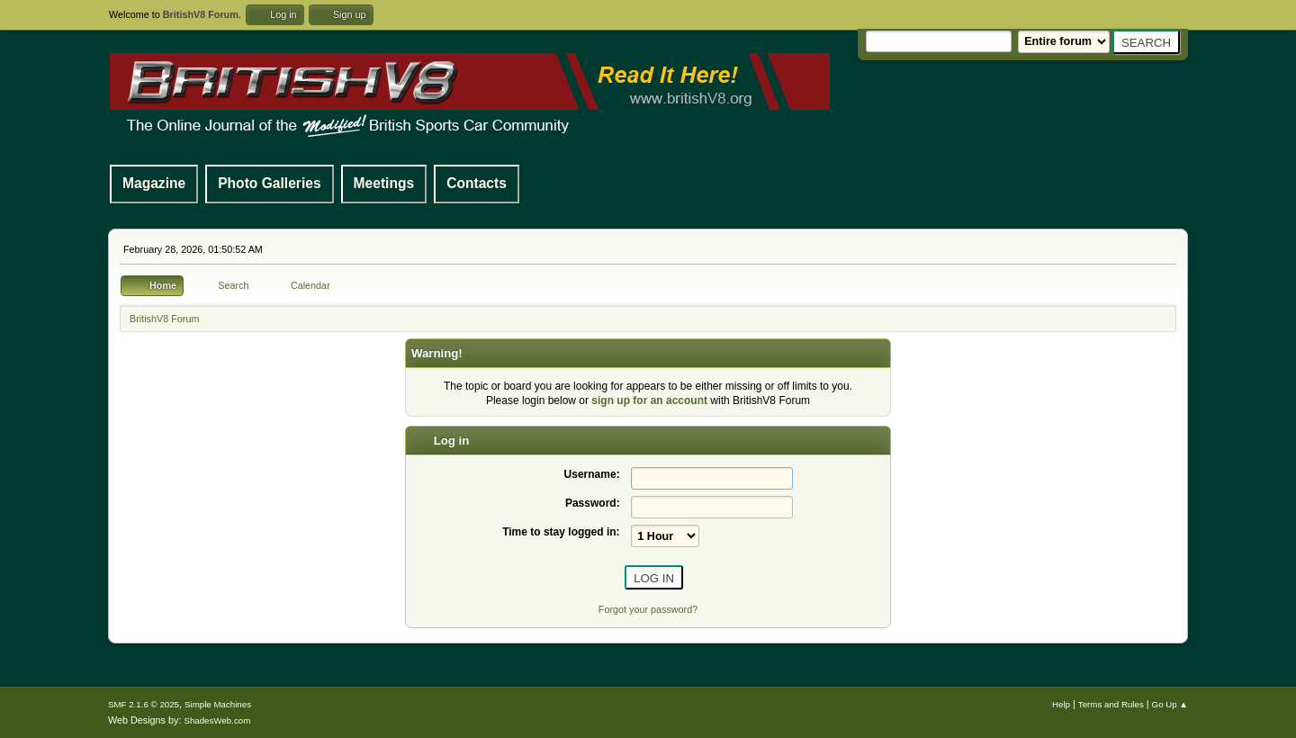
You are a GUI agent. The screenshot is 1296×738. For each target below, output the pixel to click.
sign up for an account (649, 400)
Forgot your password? (648, 609)
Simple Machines (217, 704)
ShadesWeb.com (217, 720)
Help (1061, 704)
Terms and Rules (1111, 704)
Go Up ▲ (1170, 704)
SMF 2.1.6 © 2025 (143, 704)
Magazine (153, 183)
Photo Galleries (269, 183)
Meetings (384, 183)
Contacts (476, 183)
